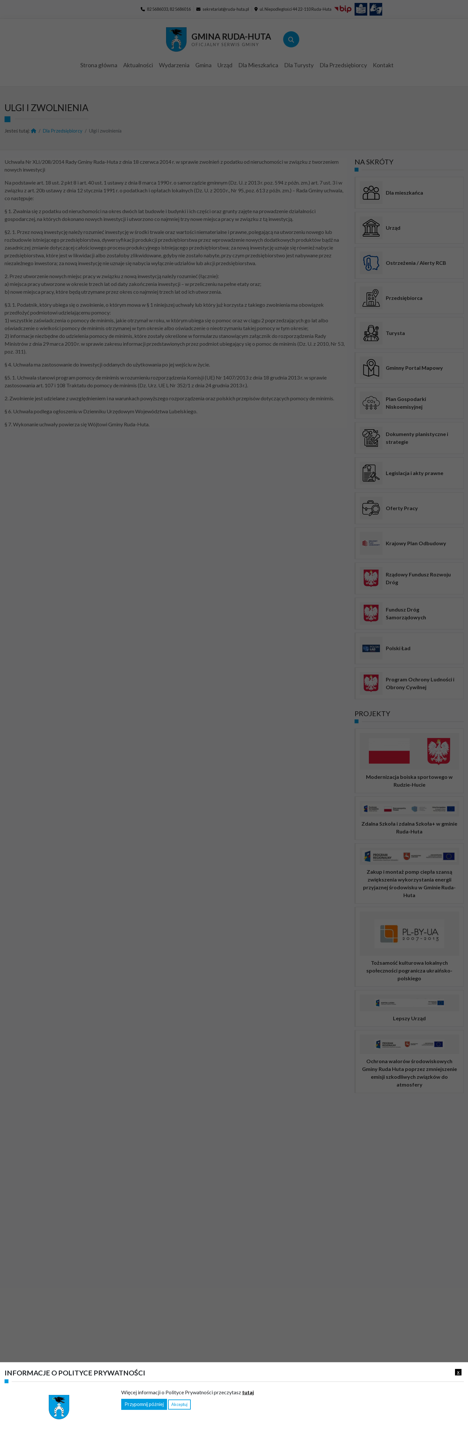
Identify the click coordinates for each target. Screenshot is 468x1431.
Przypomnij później (144, 1404)
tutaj (248, 1392)
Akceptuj (179, 1404)
